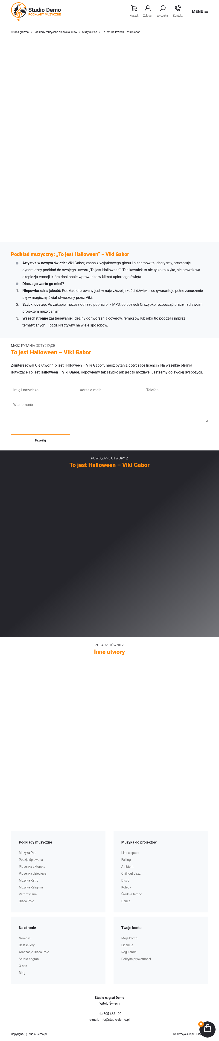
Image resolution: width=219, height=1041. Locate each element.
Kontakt (178, 11)
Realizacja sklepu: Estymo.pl (190, 1034)
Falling (126, 860)
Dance (125, 901)
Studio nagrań (29, 959)
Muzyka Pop (89, 32)
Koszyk (134, 11)
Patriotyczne (28, 894)
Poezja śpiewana (31, 860)
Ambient (127, 866)
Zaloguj (147, 11)
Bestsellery (27, 945)
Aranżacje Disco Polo (34, 952)
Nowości (25, 938)
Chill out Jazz (131, 873)
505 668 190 (113, 1014)
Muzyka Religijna (31, 887)
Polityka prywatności (136, 959)
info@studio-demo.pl (115, 1019)
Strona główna (20, 32)
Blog (22, 973)
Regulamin (129, 952)
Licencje (127, 945)
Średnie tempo (131, 894)
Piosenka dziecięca (33, 873)
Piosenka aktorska (32, 866)
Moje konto (129, 938)
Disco (125, 880)
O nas (23, 966)
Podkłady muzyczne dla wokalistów (55, 32)
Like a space (130, 853)
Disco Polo (26, 901)
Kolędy (126, 887)
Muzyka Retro (28, 880)
